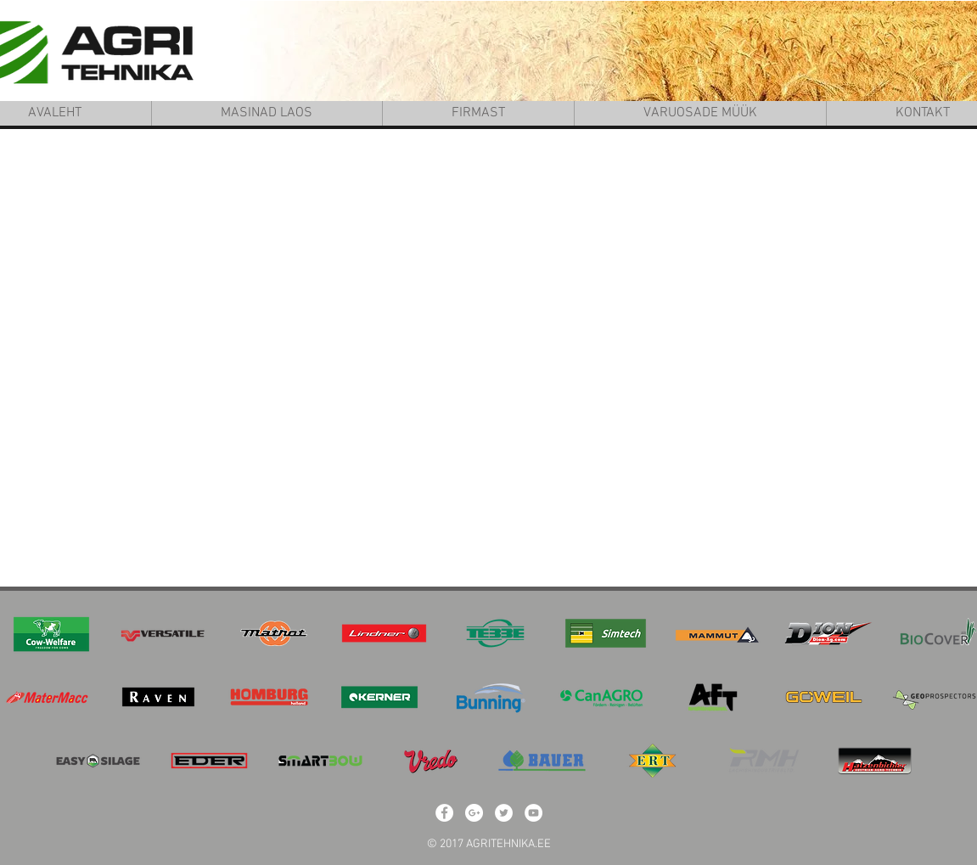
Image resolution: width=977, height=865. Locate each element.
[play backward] (26, 633)
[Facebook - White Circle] (444, 813)
